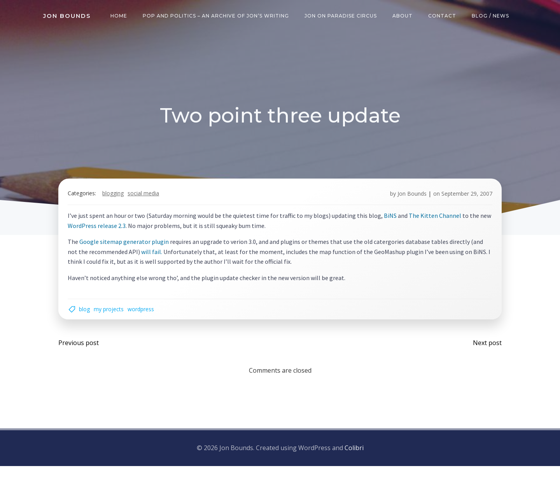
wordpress (146, 320)
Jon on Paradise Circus (343, 17)
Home (121, 17)
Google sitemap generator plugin (130, 249)
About (405, 17)
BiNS (396, 223)
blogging (119, 201)
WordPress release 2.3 (115, 233)
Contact (445, 17)
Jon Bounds (406, 201)
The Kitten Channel (441, 223)
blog (90, 320)
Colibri (354, 465)
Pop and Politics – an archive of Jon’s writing (218, 17)
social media (149, 201)
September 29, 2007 (461, 201)
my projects (115, 320)
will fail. (170, 259)
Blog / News (493, 17)
